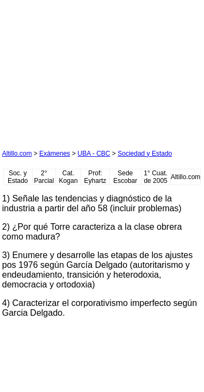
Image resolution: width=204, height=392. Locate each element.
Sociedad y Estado (145, 153)
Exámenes (54, 153)
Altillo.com (17, 153)
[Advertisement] (83, 70)
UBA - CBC (94, 153)
